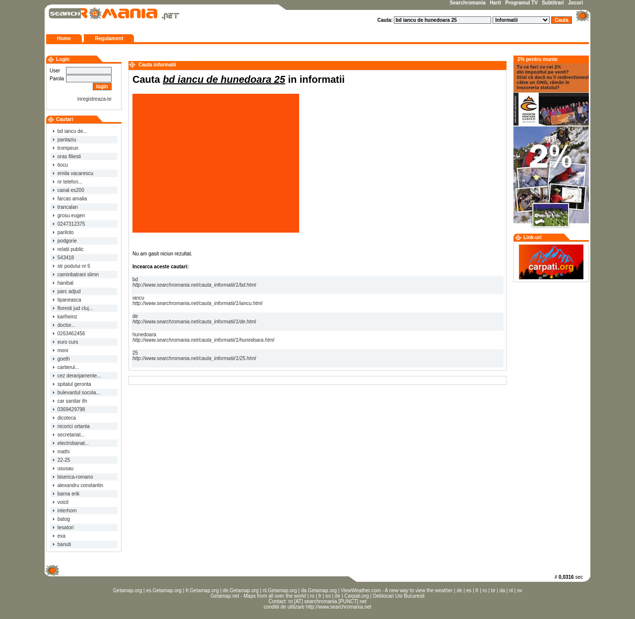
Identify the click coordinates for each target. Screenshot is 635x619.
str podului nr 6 (71, 266)
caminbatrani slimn (76, 274)
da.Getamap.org (319, 590)
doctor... (64, 325)
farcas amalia (70, 198)
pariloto (63, 232)
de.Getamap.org (240, 590)
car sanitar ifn (70, 401)
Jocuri (575, 2)
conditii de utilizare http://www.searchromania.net (318, 607)
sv (519, 590)
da (502, 590)
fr (477, 590)
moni (60, 350)
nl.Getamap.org (280, 590)
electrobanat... (71, 443)
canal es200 (68, 190)
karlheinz (65, 316)
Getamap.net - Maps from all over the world (258, 596)
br (493, 590)
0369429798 (69, 409)
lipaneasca (67, 300)
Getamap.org (127, 590)
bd (194, 282)
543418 (63, 257)
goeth (61, 359)
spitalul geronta (72, 384)
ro (485, 590)
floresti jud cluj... (73, 308)
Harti (495, 2)
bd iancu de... (70, 131)
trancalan (65, 207)
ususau (63, 468)
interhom (65, 510)
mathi (61, 451)
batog (61, 519)
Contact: (278, 601)
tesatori (63, 527)
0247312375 (69, 224)
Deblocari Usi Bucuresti (399, 596)
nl (511, 590)
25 (194, 355)
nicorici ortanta (71, 426)
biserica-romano (73, 477)
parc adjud (66, 291)
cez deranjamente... (77, 375)
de (194, 318)
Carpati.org (356, 596)
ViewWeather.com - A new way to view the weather (396, 590)
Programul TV (521, 2)
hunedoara (203, 337)
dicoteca (64, 418)
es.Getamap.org (164, 590)
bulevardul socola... (76, 392)
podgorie (65, 241)
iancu (197, 300)
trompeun (65, 148)
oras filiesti (67, 156)
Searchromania (468, 2)
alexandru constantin (78, 485)
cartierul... (66, 367)
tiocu (60, 165)
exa (59, 536)
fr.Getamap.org (202, 590)
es (469, 590)
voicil (60, 502)
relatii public (68, 249)
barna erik (66, 493)
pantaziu (64, 139)
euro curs (65, 342)
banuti (62, 544)
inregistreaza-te (94, 99)
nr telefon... (67, 182)
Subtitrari (553, 2)
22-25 (61, 460)
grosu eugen (69, 215)
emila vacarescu (73, 173)
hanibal (63, 283)
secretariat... (69, 434)
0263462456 (69, 333)
